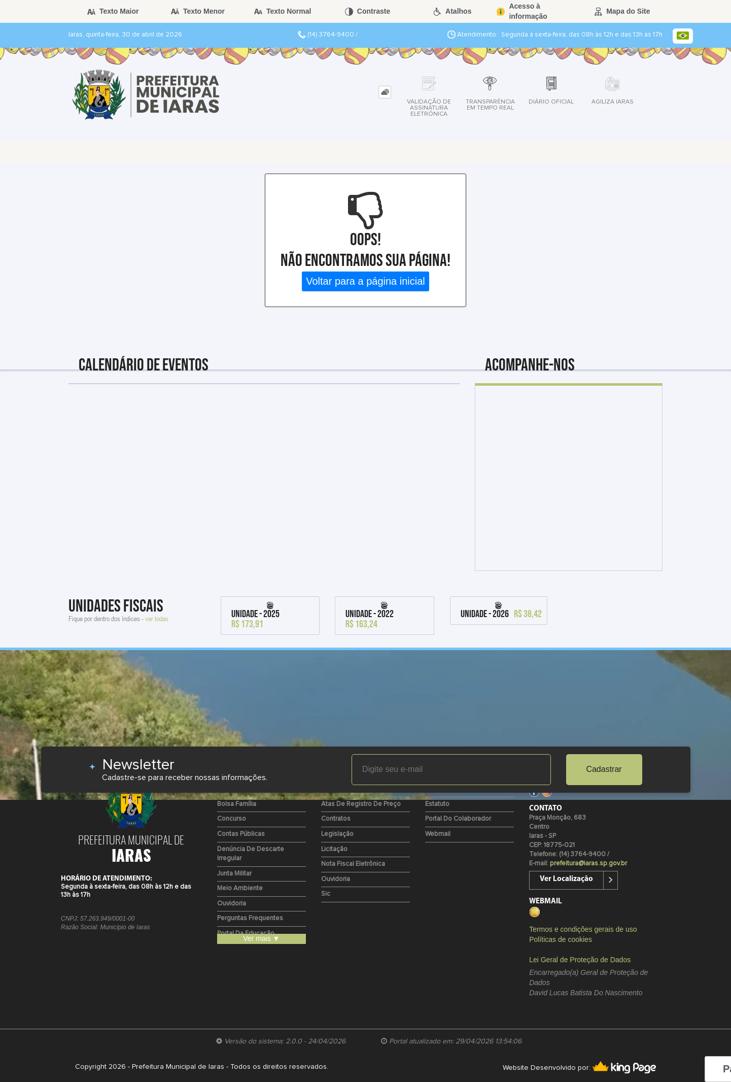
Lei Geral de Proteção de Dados (580, 960)
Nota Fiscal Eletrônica (353, 864)
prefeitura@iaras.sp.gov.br (588, 863)
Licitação (334, 849)
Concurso (231, 819)
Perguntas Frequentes (250, 918)
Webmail (437, 834)
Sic (325, 894)
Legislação (337, 834)
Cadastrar (603, 769)
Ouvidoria (231, 903)
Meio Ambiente (240, 888)
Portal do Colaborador (458, 819)
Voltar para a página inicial (365, 281)
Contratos (336, 819)
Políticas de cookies (560, 939)
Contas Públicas (241, 834)
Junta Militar (234, 873)
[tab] (384, 92)
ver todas (156, 618)
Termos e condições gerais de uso (583, 929)
